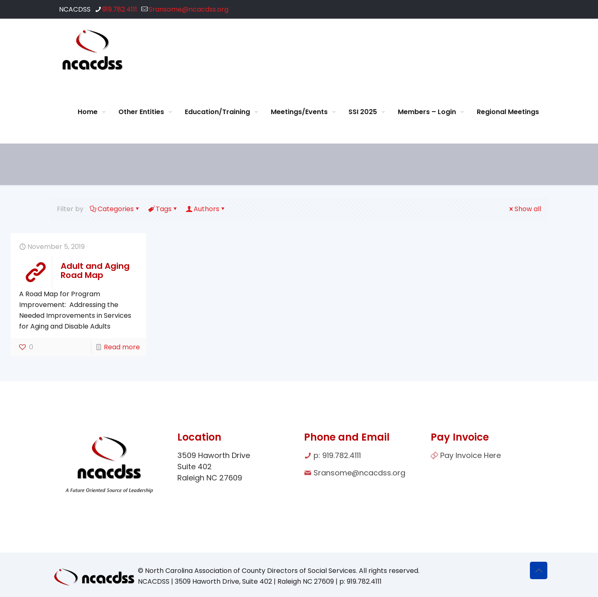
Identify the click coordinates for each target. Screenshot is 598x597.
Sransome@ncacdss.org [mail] (188, 9)
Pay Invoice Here (470, 455)
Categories (115, 209)
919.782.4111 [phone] (119, 9)
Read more (122, 347)
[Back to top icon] (538, 570)
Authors (206, 209)
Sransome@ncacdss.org (359, 473)
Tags (163, 209)
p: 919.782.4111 (337, 455)
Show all (524, 209)
